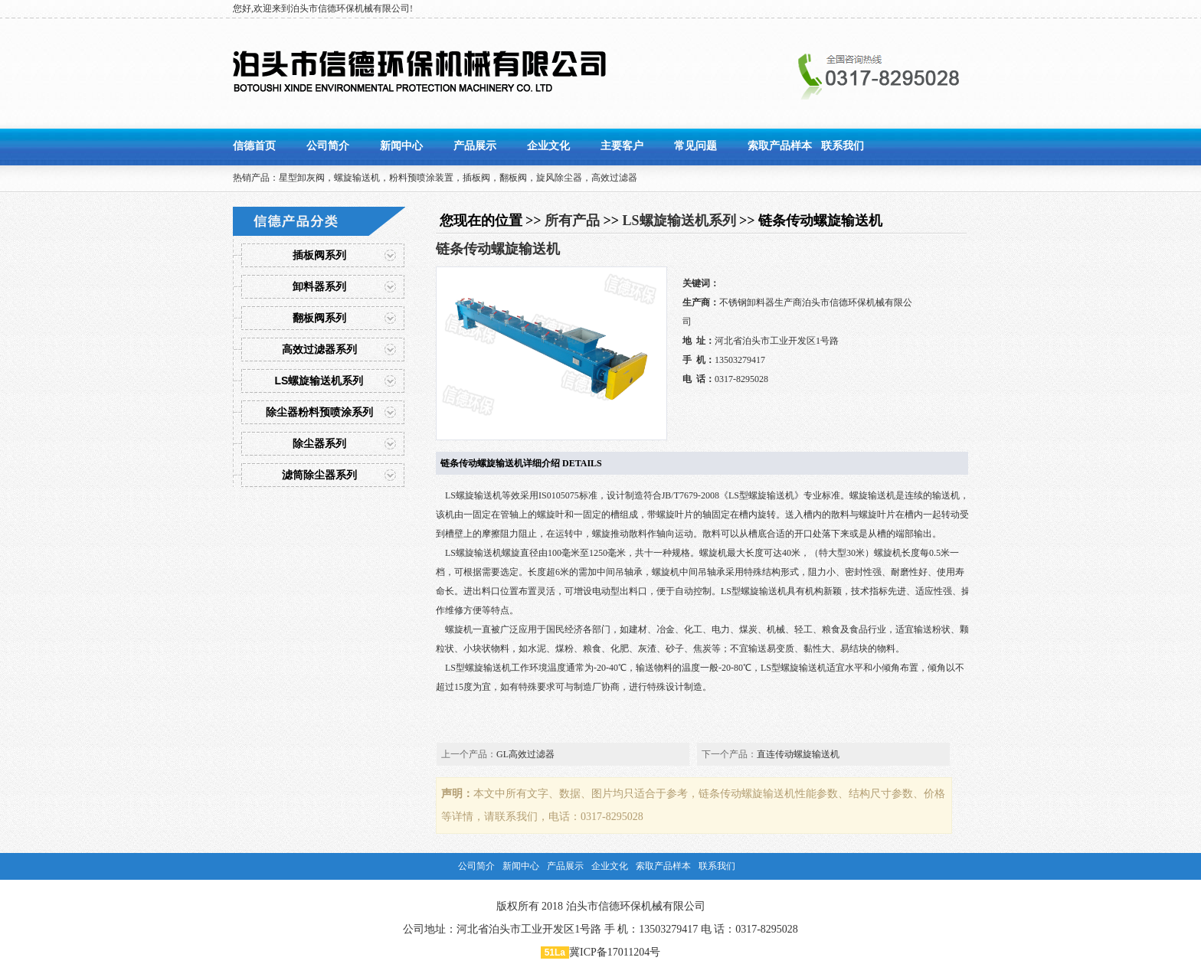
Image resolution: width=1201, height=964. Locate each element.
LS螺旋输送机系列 (319, 380)
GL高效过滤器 (525, 754)
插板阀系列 (319, 255)
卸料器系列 (319, 286)
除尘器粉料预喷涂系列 (319, 412)
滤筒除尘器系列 (319, 475)
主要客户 (621, 146)
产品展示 (474, 146)
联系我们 (842, 146)
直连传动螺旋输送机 (798, 754)
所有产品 (572, 220)
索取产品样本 (780, 146)
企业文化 (548, 146)
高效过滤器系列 (319, 349)
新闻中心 (401, 146)
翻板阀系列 (319, 318)
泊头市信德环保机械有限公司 (635, 906)
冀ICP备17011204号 (614, 952)
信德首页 (254, 146)
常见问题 (695, 146)
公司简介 (327, 146)
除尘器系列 (319, 443)
